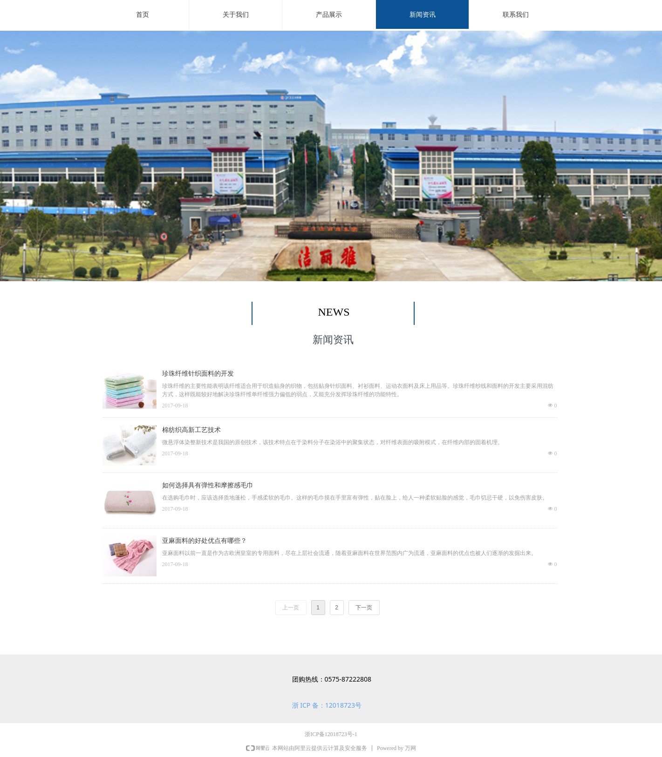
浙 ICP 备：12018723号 (327, 705)
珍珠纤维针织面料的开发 (198, 373)
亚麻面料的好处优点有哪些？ (204, 540)
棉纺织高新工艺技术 (191, 429)
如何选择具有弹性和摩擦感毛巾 (207, 485)
